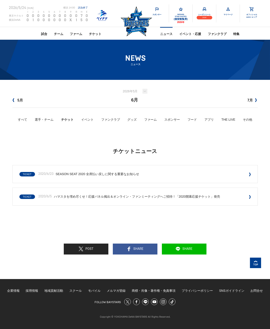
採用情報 (32, 290)
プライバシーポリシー (197, 290)
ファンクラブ (217, 34)
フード (192, 119)
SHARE (135, 249)
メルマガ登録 (116, 290)
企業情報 (13, 290)
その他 (247, 119)
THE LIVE (228, 119)
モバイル (94, 290)
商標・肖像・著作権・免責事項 (153, 290)
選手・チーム (44, 119)
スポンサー (172, 119)
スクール (75, 290)
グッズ (132, 119)
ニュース (166, 34)
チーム (58, 34)
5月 (17, 100)
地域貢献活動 (53, 290)
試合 (44, 34)
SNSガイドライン (231, 290)
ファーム (76, 34)
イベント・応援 (190, 34)
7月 (252, 100)
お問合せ (256, 290)
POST (86, 249)
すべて (22, 119)
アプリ (209, 119)
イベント (87, 119)
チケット (95, 34)
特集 (236, 34)
